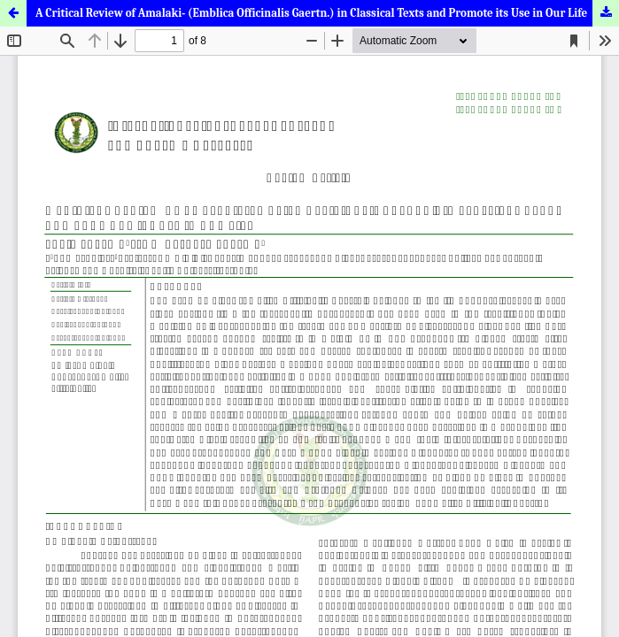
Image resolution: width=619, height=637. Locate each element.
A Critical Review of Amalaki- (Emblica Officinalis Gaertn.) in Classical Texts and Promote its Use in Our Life (311, 12)
